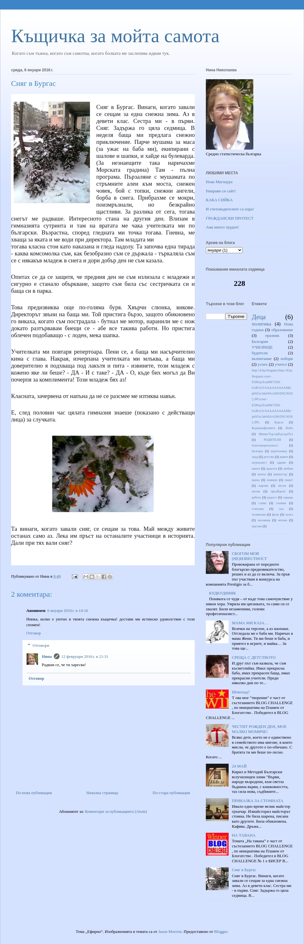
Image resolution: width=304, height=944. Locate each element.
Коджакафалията (263, 428)
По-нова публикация (34, 792)
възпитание (262, 358)
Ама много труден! (222, 227)
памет (289, 480)
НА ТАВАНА (244, 835)
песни (256, 491)
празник (272, 335)
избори (287, 358)
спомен (281, 503)
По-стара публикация (171, 792)
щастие (257, 526)
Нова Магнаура (219, 181)
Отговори (41, 645)
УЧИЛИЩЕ (262, 347)
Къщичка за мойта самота (115, 35)
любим (288, 468)
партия (263, 485)
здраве (281, 462)
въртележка (279, 451)
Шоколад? (241, 692)
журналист (259, 462)
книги (256, 468)
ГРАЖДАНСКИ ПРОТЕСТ (229, 218)
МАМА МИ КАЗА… (250, 622)
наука (255, 480)
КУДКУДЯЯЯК (222, 593)
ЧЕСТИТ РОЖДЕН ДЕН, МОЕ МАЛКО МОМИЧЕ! (259, 729)
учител (281, 364)
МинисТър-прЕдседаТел (276, 434)
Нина (47, 656)
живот (284, 457)
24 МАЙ (239, 766)
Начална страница (102, 792)
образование (282, 329)
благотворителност (265, 445)
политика (261, 323)
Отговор (33, 633)
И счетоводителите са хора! (230, 209)
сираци (288, 497)
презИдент (278, 491)
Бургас (279, 422)
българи (257, 451)
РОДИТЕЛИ (272, 439)
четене (282, 520)
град (255, 457)
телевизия (259, 514)
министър (280, 474)
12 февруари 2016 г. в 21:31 (85, 656)
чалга (289, 514)
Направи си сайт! (221, 191)
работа (256, 497)
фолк (275, 514)
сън (281, 509)
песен (282, 485)
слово (262, 503)
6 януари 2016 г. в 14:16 (67, 610)
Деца (259, 316)
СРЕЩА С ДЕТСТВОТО (254, 657)
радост (272, 497)
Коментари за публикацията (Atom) (116, 811)
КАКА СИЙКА (219, 199)
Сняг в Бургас (244, 869)
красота (271, 468)
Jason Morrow (170, 931)
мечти (261, 474)
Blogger (220, 931)
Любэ (289, 428)
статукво (258, 509)
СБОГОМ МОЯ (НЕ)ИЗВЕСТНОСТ (249, 556)
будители (260, 352)
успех (263, 364)
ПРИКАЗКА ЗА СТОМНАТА (257, 800)
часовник (263, 520)
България (260, 341)
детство (268, 457)
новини (272, 480)
